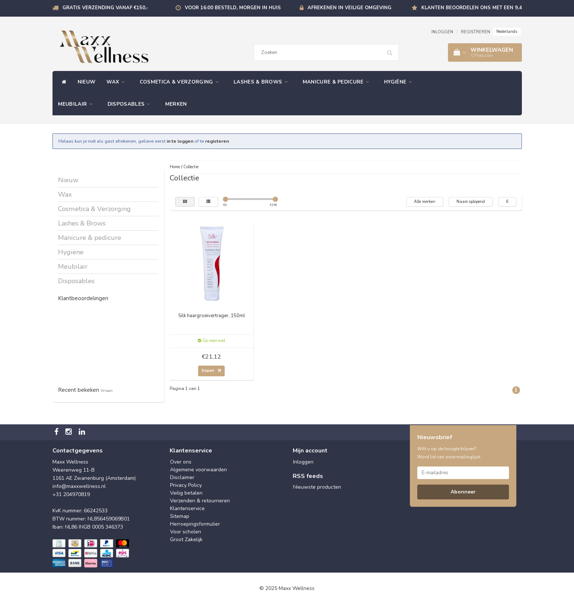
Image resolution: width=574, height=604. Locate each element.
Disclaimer (182, 477)
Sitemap (179, 516)
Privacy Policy (186, 485)
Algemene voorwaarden (198, 469)
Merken (176, 104)
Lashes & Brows (263, 81)
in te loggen (180, 141)
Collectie (190, 167)
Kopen (211, 370)
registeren (217, 141)
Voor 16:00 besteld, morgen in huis (233, 7)
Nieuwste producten (317, 487)
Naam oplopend (470, 201)
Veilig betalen (186, 492)
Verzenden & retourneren (200, 500)
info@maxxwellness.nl (79, 486)
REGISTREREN (475, 32)
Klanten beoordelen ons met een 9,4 (471, 7)
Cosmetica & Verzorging (181, 81)
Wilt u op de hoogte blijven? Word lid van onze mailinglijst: (449, 453)
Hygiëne (400, 81)
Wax (117, 81)
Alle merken (424, 201)
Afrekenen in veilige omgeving (349, 7)
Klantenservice (187, 508)
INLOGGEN (442, 32)
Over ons (180, 461)
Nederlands (506, 31)
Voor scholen (185, 531)
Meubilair (77, 104)
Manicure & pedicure (338, 81)
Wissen (107, 390)
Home (175, 167)
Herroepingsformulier (195, 523)
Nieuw (87, 81)
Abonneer (463, 491)
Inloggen (303, 461)
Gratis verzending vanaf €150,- (105, 7)
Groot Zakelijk (186, 539)
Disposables (131, 104)
